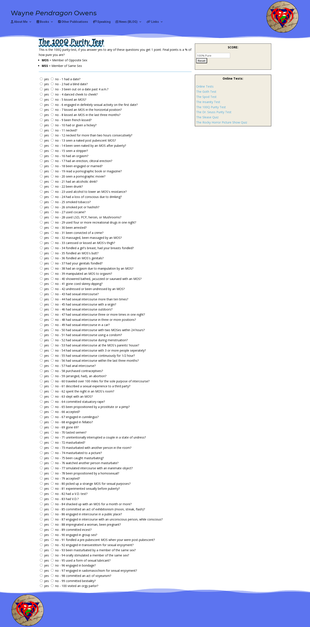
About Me (19, 21)
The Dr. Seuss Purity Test (213, 112)
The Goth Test (206, 92)
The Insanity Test (208, 102)
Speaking (102, 21)
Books (43, 21)
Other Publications (73, 21)
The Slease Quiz (207, 117)
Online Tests (205, 86)
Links (153, 21)
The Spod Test (206, 97)
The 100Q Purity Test (211, 107)
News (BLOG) (126, 21)
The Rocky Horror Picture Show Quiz (221, 122)
